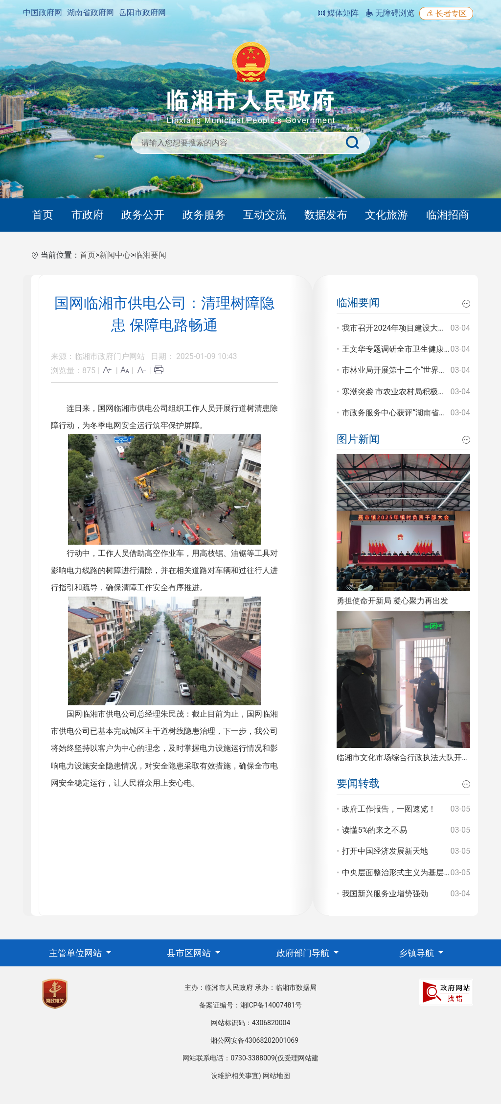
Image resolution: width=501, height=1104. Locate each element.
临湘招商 (447, 215)
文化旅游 (386, 215)
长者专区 (446, 13)
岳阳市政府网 (142, 12)
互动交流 (264, 215)
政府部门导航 (303, 953)
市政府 (87, 215)
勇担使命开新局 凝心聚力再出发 (392, 600)
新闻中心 (115, 255)
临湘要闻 (150, 255)
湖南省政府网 (90, 12)
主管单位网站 (76, 953)
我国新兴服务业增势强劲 (385, 893)
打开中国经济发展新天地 (385, 851)
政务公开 (142, 215)
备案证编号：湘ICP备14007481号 (250, 1005)
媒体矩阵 (338, 13)
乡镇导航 (417, 953)
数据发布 (325, 215)
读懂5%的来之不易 (374, 830)
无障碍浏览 (389, 13)
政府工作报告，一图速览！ (389, 809)
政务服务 (204, 215)
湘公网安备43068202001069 (254, 1040)
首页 (42, 215)
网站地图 (276, 1076)
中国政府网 (42, 12)
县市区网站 (190, 953)
